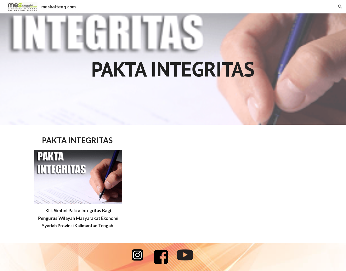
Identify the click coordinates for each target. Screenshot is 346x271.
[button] (340, 6)
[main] (173, 69)
